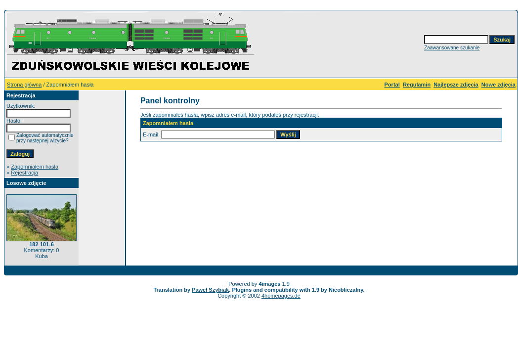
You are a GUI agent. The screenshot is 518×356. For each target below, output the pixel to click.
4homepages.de (281, 296)
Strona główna (24, 85)
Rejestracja (24, 173)
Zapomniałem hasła (34, 167)
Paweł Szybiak (210, 290)
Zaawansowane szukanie (451, 47)
